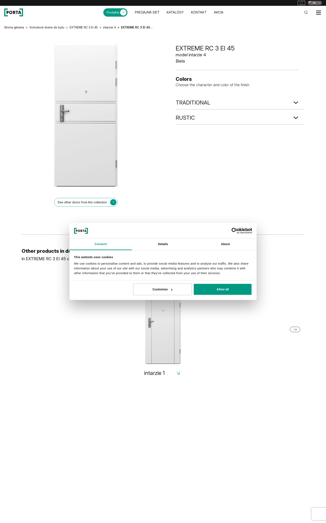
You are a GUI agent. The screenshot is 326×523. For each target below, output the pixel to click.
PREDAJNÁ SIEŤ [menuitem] (147, 12)
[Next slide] (295, 329)
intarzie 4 (109, 27)
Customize (163, 289)
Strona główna (14, 27)
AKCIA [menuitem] (218, 12)
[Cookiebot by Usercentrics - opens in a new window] (234, 231)
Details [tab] (163, 244)
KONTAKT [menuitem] (199, 12)
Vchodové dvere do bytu (46, 27)
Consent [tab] (101, 244)
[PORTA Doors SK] (13, 12)
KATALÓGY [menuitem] (175, 12)
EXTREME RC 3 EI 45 (84, 27)
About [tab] (225, 244)
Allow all (223, 289)
